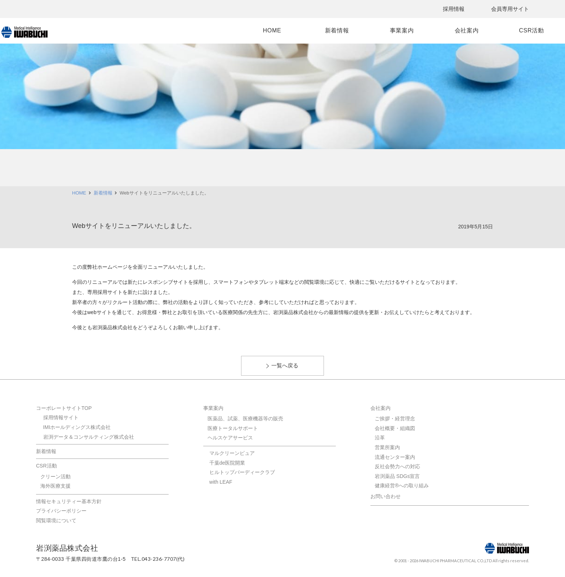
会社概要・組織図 (395, 428)
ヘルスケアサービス (230, 437)
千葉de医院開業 (227, 463)
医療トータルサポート (233, 428)
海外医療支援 (55, 486)
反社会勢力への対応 (397, 466)
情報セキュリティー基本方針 (69, 501)
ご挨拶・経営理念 (395, 418)
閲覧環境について (56, 520)
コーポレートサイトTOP (64, 408)
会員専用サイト (510, 9)
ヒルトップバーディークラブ (242, 472)
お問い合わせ (385, 496)
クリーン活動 (55, 476)
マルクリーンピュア (232, 453)
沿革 (380, 437)
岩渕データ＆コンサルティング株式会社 (88, 437)
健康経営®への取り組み (402, 485)
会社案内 (432, 30)
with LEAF (220, 482)
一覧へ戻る (284, 365)
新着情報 (302, 30)
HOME (237, 30)
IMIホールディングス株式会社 (77, 427)
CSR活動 (496, 30)
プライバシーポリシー (61, 511)
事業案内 (367, 30)
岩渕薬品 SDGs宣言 (397, 476)
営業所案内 (387, 447)
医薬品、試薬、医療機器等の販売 (245, 418)
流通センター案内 (395, 457)
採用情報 (453, 9)
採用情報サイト (61, 417)
